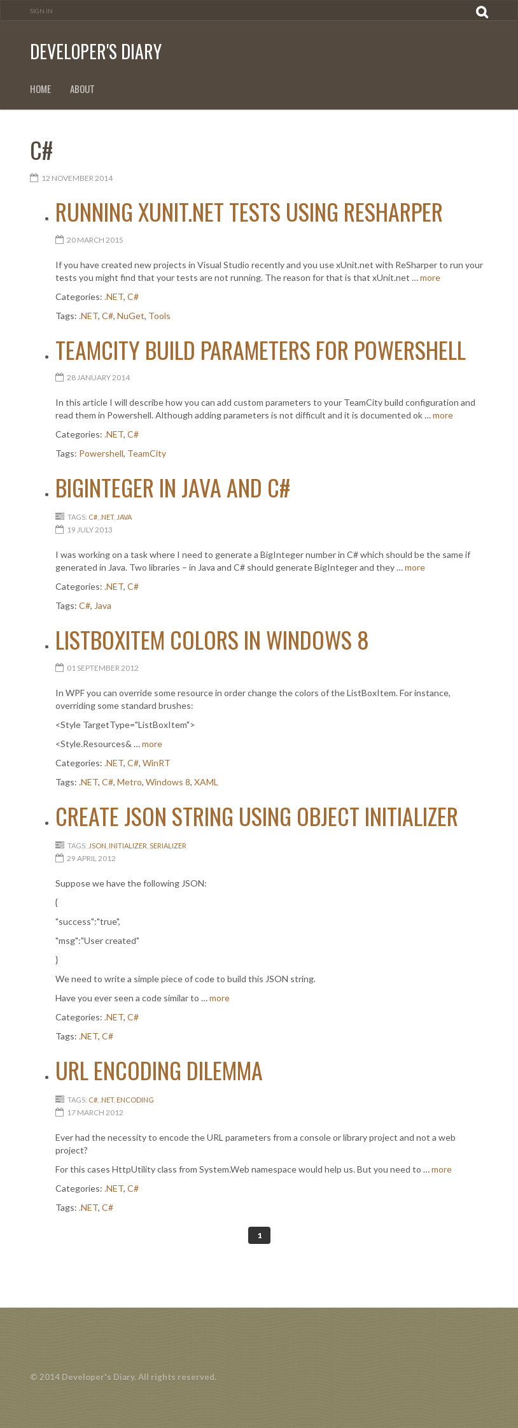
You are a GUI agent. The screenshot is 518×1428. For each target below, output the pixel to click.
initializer (128, 845)
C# (133, 296)
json (97, 845)
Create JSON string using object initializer (256, 815)
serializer (168, 845)
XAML (206, 781)
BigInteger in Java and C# (172, 487)
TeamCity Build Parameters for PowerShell (260, 349)
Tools (159, 315)
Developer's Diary (96, 51)
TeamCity (146, 453)
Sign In (41, 11)
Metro (129, 781)
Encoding (135, 1100)
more (430, 277)
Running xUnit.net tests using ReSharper (249, 211)
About (82, 89)
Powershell (101, 453)
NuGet (130, 315)
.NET (113, 296)
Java (124, 517)
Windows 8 (168, 781)
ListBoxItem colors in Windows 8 (212, 639)
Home (40, 89)
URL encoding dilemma (159, 1070)
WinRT (157, 762)
